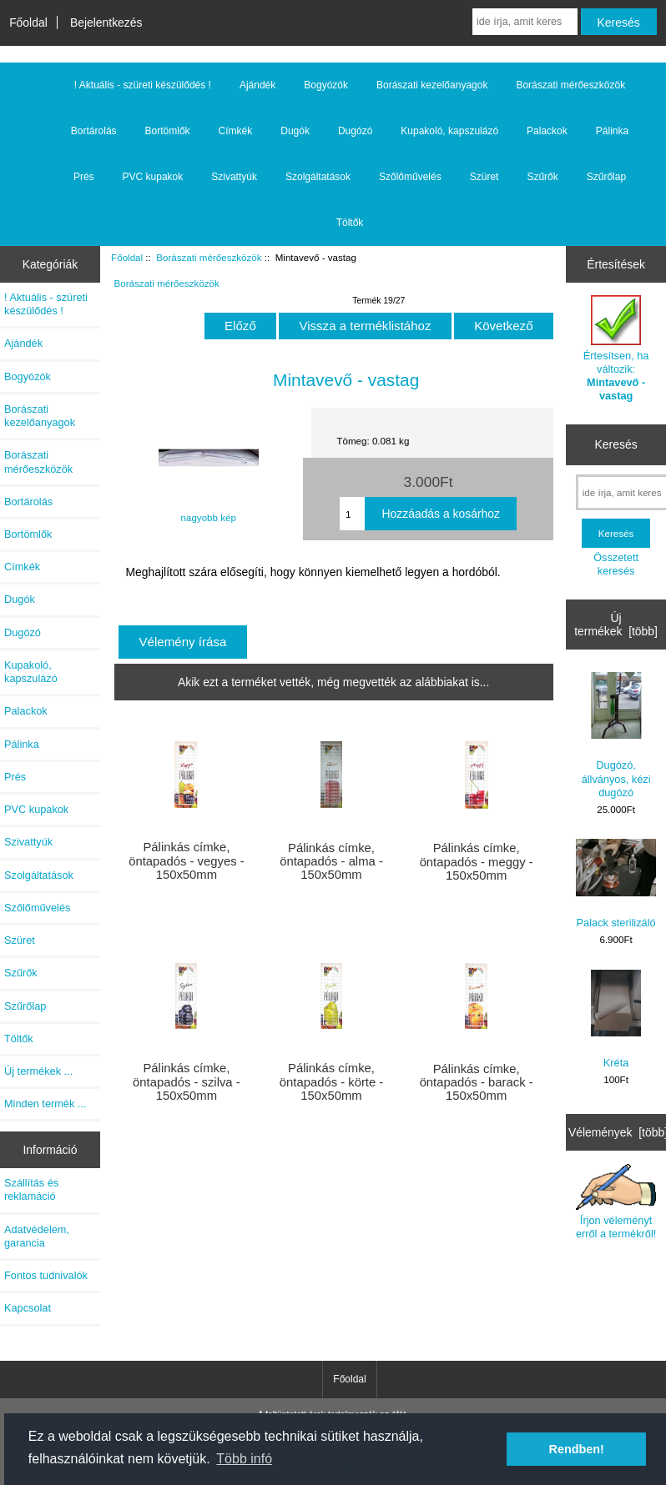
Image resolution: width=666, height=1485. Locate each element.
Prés (83, 177)
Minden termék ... (45, 1103)
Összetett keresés (615, 564)
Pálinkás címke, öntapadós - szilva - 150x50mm (186, 1081)
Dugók (295, 131)
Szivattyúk (234, 177)
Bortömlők (167, 131)
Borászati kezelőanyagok (431, 85)
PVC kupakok (153, 177)
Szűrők (542, 177)
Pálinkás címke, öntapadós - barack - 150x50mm (476, 1082)
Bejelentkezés (106, 22)
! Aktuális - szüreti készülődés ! (142, 85)
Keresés (616, 444)
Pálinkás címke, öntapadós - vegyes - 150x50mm (186, 860)
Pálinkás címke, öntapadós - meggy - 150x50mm (476, 861)
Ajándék (257, 85)
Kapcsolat (27, 1308)
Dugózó (355, 131)
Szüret (484, 177)
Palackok (547, 131)
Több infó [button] (244, 1459)
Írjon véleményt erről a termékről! (616, 1202)
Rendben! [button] (576, 1449)
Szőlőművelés (410, 177)
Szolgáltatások (318, 177)
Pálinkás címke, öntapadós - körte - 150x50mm (331, 1081)
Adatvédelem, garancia (36, 1236)
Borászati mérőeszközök (208, 257)
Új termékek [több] (616, 624)
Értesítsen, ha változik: (616, 348)
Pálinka (612, 131)
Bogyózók (326, 85)
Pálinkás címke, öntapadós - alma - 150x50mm (331, 861)
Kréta (616, 1019)
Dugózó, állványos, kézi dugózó (616, 735)
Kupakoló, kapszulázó (449, 131)
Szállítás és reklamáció (31, 1189)
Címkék (236, 131)
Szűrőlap (606, 177)
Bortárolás (94, 131)
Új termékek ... (38, 1071)
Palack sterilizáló (616, 884)
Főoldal (28, 22)
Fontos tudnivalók (46, 1275)
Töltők (350, 222)
